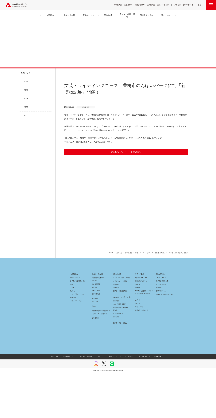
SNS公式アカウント (114, 401)
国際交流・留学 (119, 367)
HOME (116, 298)
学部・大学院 (97, 318)
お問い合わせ (188, 5)
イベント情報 (138, 351)
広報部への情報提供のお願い (165, 339)
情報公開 (73, 342)
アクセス (178, 5)
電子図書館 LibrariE (162, 326)
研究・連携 (139, 318)
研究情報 (137, 332)
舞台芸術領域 (96, 329)
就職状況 (116, 361)
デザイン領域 (96, 335)
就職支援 (116, 345)
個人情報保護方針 (142, 401)
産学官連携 (133, 298)
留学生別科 (95, 363)
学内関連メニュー (163, 318)
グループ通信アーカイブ (77, 339)
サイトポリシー (128, 401)
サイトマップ (101, 401)
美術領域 (94, 332)
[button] (126, 196)
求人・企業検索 (117, 358)
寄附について (57, 401)
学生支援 (116, 329)
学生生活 (117, 318)
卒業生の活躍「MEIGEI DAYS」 (122, 352)
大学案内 (74, 318)
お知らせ (25, 73)
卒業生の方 (152, 5)
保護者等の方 (141, 5)
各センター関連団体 (87, 401)
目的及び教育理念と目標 (77, 326)
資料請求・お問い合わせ (142, 355)
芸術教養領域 (96, 338)
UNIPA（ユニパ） (160, 322)
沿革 (71, 329)
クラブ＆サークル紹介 (119, 326)
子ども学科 (95, 346)
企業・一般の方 (164, 5)
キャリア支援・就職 (121, 341)
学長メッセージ (74, 322)
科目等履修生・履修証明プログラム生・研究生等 (100, 356)
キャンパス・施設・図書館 (120, 322)
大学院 (94, 351)
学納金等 (116, 332)
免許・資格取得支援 (119, 349)
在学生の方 (130, 5)
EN (200, 4)
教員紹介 (73, 335)
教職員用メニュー (161, 335)
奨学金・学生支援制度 (119, 335)
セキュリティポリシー (76, 345)
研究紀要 (137, 329)
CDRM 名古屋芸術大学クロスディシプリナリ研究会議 (144, 336)
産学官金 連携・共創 (141, 322)
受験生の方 (119, 5)
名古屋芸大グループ (71, 401)
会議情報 (159, 332)
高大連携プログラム (140, 326)
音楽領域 (94, 325)
